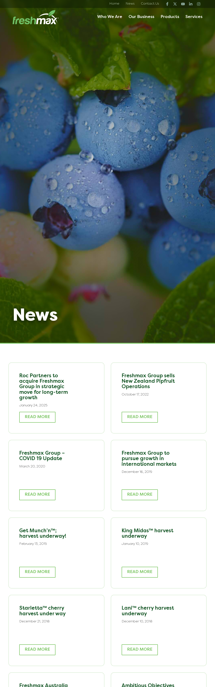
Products (170, 17)
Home (114, 3)
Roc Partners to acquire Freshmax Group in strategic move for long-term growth (43, 387)
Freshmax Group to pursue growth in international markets (149, 459)
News (130, 3)
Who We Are (109, 17)
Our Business (141, 17)
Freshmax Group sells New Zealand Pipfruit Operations (148, 381)
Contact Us (150, 3)
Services (193, 17)
